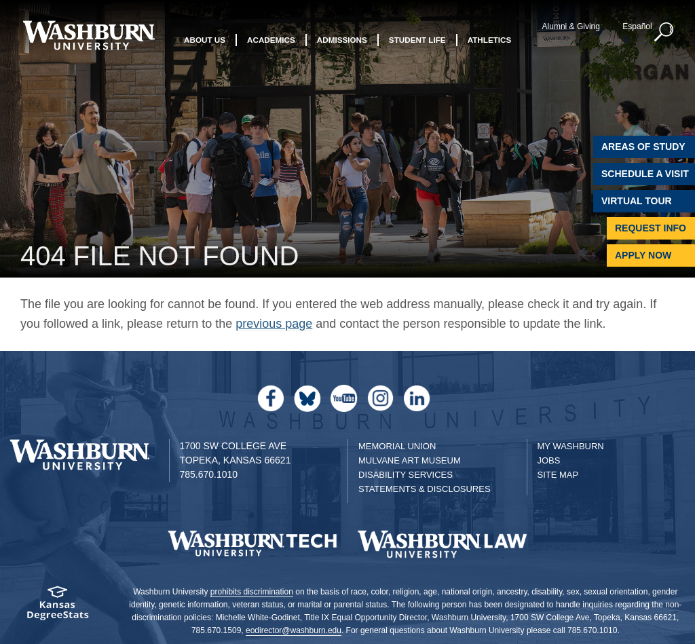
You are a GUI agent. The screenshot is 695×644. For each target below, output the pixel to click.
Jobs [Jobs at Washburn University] (549, 460)
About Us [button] (204, 39)
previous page (274, 323)
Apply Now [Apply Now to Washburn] (643, 255)
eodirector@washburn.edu (293, 630)
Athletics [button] (490, 39)
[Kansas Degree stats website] (58, 608)
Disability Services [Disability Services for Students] (405, 475)
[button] (664, 32)
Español (637, 26)
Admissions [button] (342, 39)
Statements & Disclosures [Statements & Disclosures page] (424, 489)
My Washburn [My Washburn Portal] (571, 446)
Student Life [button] (417, 39)
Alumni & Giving (571, 26)
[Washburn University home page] (89, 35)
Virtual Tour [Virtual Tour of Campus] (636, 200)
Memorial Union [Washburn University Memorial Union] (397, 446)
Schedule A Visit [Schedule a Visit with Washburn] (645, 173)
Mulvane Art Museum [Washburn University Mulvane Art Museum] (409, 460)
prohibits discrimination (251, 591)
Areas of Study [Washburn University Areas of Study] (643, 146)
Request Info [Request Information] (650, 228)
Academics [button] (271, 39)
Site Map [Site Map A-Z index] (558, 475)
